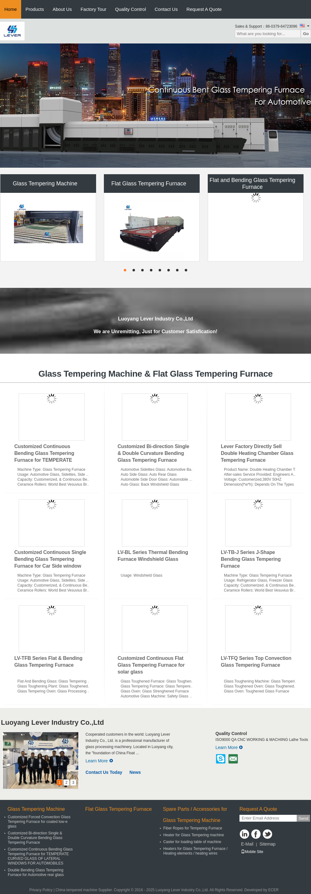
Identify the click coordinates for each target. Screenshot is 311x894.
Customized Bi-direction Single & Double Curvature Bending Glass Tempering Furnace (153, 453)
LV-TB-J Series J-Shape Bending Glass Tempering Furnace (251, 559)
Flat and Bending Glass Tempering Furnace (252, 183)
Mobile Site (252, 852)
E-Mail (247, 844)
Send (303, 818)
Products (35, 9)
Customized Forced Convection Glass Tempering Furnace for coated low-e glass (39, 821)
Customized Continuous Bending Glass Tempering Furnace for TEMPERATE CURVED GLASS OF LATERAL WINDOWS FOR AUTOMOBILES (51, 460)
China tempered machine (76, 890)
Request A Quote (203, 9)
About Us (62, 9)
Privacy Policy (41, 890)
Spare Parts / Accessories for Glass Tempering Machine (195, 814)
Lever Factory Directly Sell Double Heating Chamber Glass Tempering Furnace (257, 453)
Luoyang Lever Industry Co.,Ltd (52, 722)
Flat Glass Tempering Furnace (148, 183)
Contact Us (166, 9)
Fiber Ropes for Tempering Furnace (192, 828)
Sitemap (267, 844)
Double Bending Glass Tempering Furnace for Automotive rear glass (36, 872)
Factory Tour (93, 9)
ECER (273, 890)
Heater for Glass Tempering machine (193, 835)
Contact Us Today (104, 772)
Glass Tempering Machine (45, 183)
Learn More (99, 760)
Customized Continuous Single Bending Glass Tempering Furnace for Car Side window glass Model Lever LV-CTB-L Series (50, 566)
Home (10, 9)
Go (306, 33)
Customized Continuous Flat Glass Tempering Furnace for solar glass (151, 665)
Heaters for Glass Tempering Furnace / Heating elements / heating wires (195, 850)
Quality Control (130, 9)
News (135, 772)
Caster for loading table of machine (192, 842)
